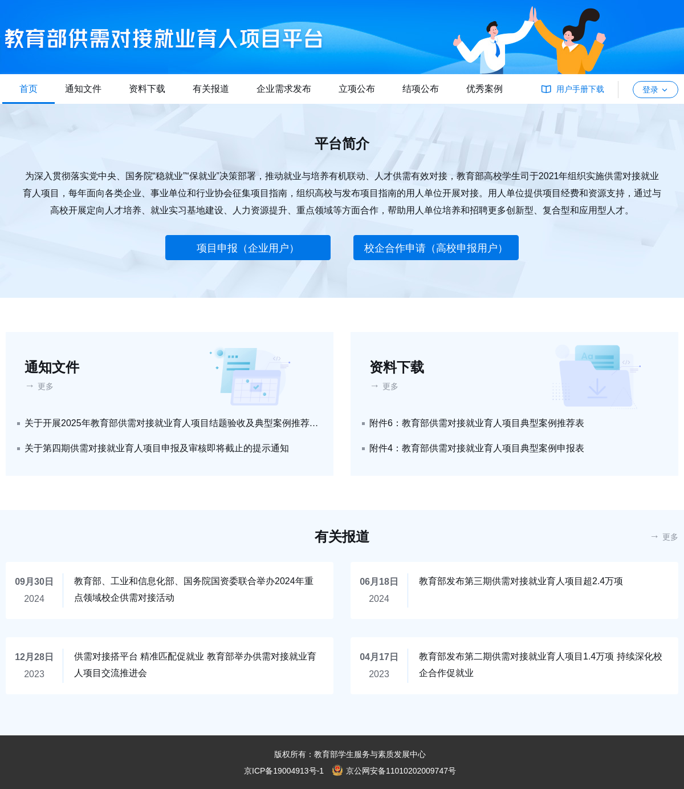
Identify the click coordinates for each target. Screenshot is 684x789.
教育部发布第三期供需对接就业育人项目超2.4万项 (521, 581)
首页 (28, 89)
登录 (655, 89)
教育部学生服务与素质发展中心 (370, 754)
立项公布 (357, 89)
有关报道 (211, 89)
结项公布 (420, 89)
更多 (46, 386)
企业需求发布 (283, 89)
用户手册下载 (580, 89)
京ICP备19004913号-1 (284, 770)
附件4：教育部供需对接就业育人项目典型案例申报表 (476, 448)
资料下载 (147, 89)
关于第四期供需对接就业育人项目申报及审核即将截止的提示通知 (157, 448)
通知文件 (83, 89)
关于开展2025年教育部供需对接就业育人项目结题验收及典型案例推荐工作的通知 (172, 423)
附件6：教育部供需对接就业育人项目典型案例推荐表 (476, 423)
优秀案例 (484, 89)
